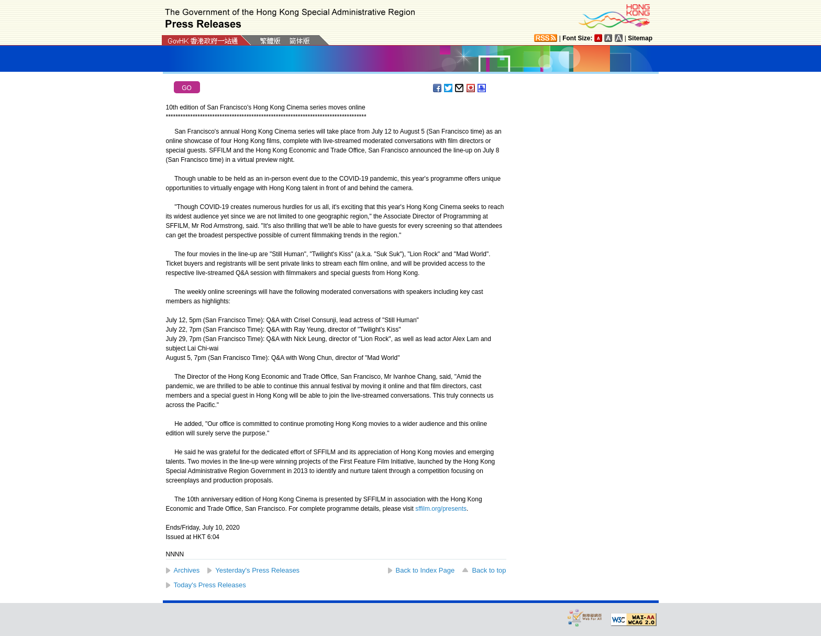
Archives (187, 570)
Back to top (489, 570)
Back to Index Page (425, 570)
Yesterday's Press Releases (257, 570)
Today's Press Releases (210, 585)
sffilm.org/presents (441, 508)
